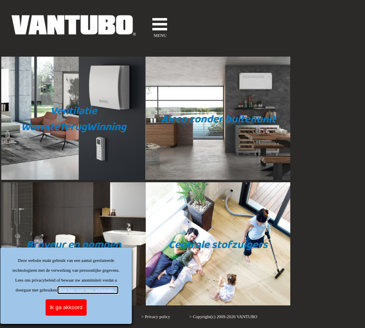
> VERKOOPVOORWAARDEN (100, 316)
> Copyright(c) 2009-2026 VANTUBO (223, 316)
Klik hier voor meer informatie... (43, 290)
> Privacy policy (155, 316)
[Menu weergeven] (159, 24)
